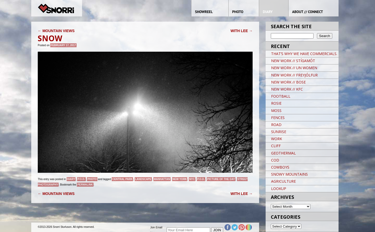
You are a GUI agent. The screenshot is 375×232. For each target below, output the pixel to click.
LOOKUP (278, 188)
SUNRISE (278, 131)
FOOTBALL (280, 96)
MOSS (276, 110)
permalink (85, 184)
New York (180, 179)
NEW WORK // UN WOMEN (294, 67)
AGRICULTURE (283, 181)
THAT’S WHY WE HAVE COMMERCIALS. (304, 53)
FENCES (278, 117)
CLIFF (276, 145)
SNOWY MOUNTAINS (289, 174)
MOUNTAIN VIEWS (56, 31)
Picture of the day (221, 179)
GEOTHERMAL (283, 153)
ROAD (276, 124)
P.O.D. (81, 179)
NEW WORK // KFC (287, 89)
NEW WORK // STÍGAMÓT (293, 60)
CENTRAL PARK (122, 179)
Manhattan (162, 179)
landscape (143, 179)
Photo (92, 179)
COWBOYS (280, 167)
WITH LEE (241, 31)
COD (275, 160)
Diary (71, 179)
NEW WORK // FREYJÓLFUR (294, 75)
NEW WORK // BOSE (288, 82)
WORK (276, 138)
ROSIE (276, 103)
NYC (192, 179)
